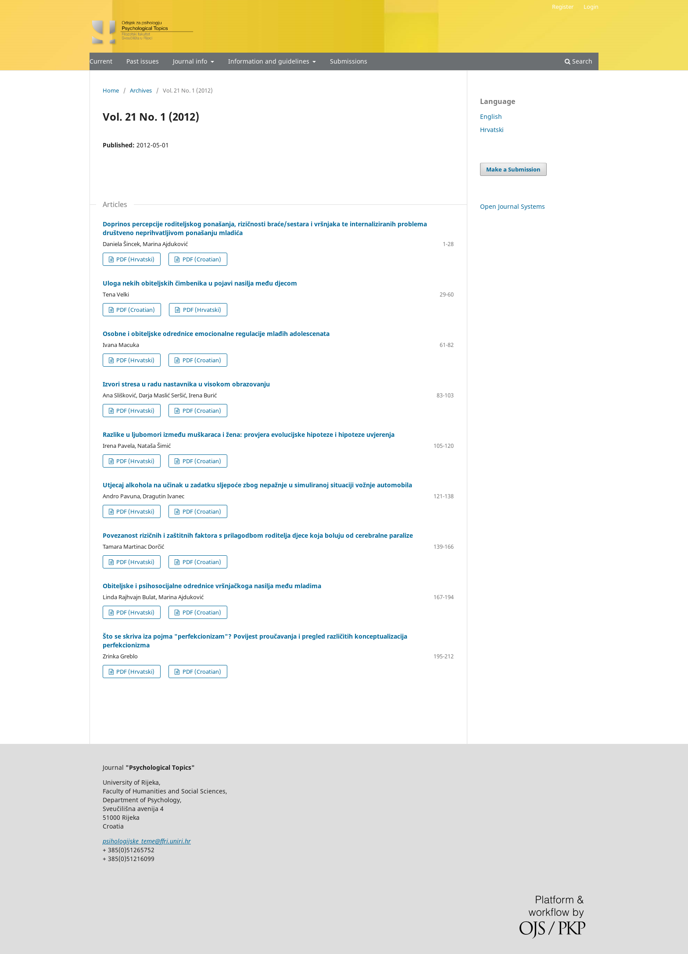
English (491, 116)
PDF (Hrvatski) (134, 259)
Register (562, 7)
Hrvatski (492, 129)
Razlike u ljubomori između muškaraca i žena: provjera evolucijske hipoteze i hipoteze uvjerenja (248, 434)
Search (578, 61)
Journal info (191, 61)
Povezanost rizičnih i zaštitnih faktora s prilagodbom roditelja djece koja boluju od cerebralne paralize (258, 535)
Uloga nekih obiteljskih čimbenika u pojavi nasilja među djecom (200, 283)
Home (111, 90)
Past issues (142, 61)
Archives (141, 90)
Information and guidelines (269, 61)
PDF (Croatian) (201, 259)
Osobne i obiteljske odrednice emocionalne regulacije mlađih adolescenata (216, 333)
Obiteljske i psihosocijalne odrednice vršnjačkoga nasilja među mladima (212, 586)
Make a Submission (513, 169)
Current (101, 61)
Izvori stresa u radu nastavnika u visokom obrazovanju (186, 384)
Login (591, 7)
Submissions (348, 61)
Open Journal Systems (512, 206)
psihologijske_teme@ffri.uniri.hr (147, 841)
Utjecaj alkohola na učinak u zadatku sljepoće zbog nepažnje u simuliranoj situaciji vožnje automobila (257, 485)
